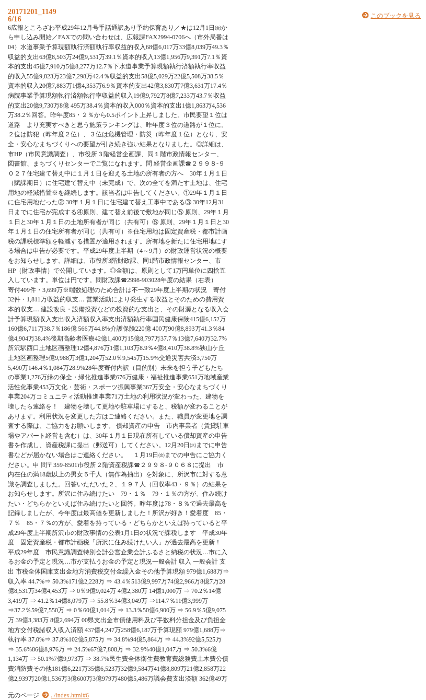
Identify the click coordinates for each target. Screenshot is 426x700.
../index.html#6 (70, 695)
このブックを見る (396, 15)
